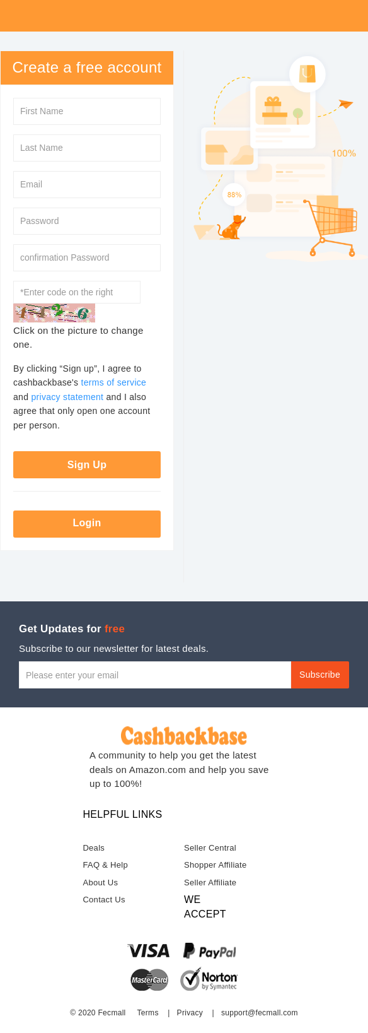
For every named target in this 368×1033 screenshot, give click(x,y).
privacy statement (67, 397)
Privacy (190, 1012)
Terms (148, 1012)
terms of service (114, 382)
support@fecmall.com (259, 1012)
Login (86, 522)
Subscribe (319, 675)
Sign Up (87, 464)
